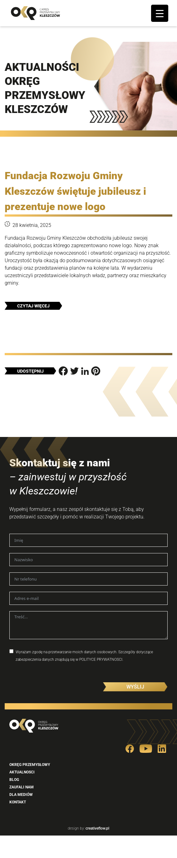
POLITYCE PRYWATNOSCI (100, 659)
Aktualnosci (22, 772)
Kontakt (17, 802)
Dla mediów (21, 794)
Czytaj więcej (33, 305)
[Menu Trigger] (159, 13)
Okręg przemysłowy (29, 764)
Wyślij (135, 687)
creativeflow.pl (97, 828)
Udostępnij (30, 371)
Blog (14, 779)
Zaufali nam (21, 787)
